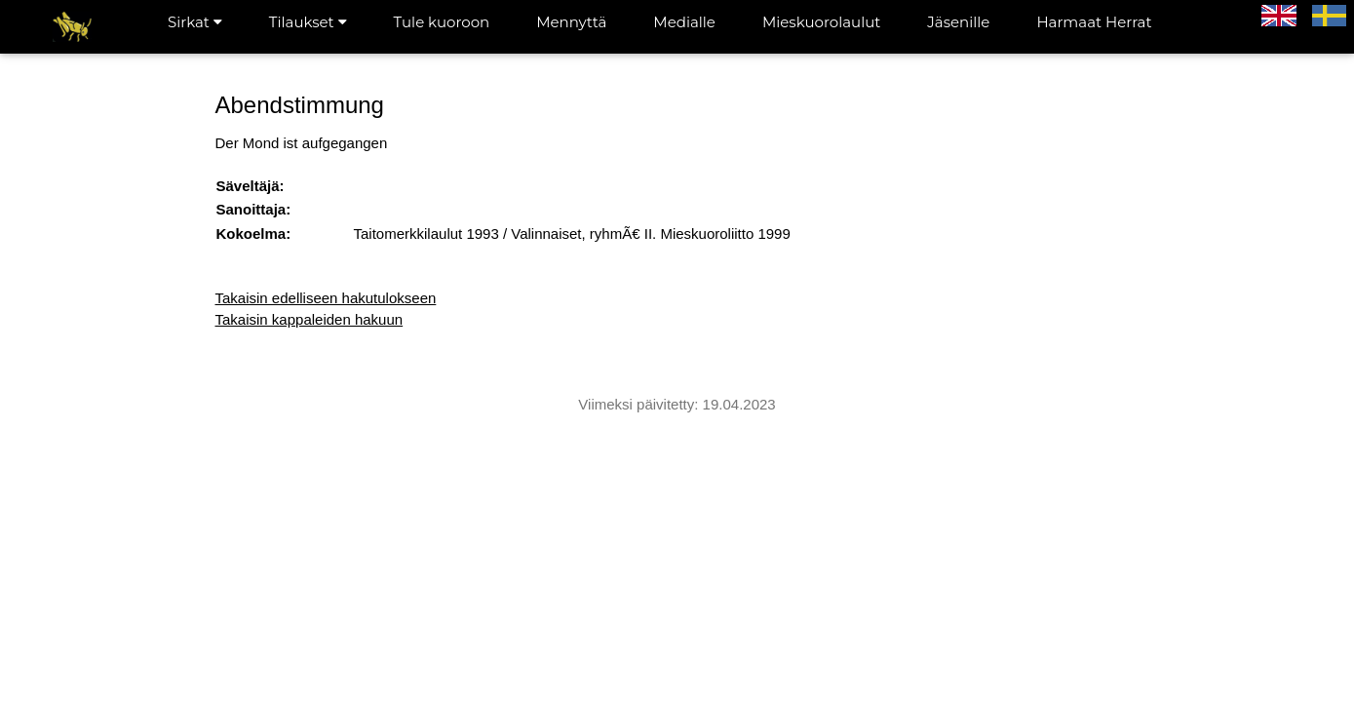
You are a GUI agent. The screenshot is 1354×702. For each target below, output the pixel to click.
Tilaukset (308, 22)
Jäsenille (958, 22)
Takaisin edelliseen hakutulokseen (326, 298)
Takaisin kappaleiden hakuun (309, 319)
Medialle (684, 22)
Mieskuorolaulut (821, 22)
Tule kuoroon (442, 22)
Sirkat (195, 22)
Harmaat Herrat (1093, 22)
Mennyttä (571, 22)
